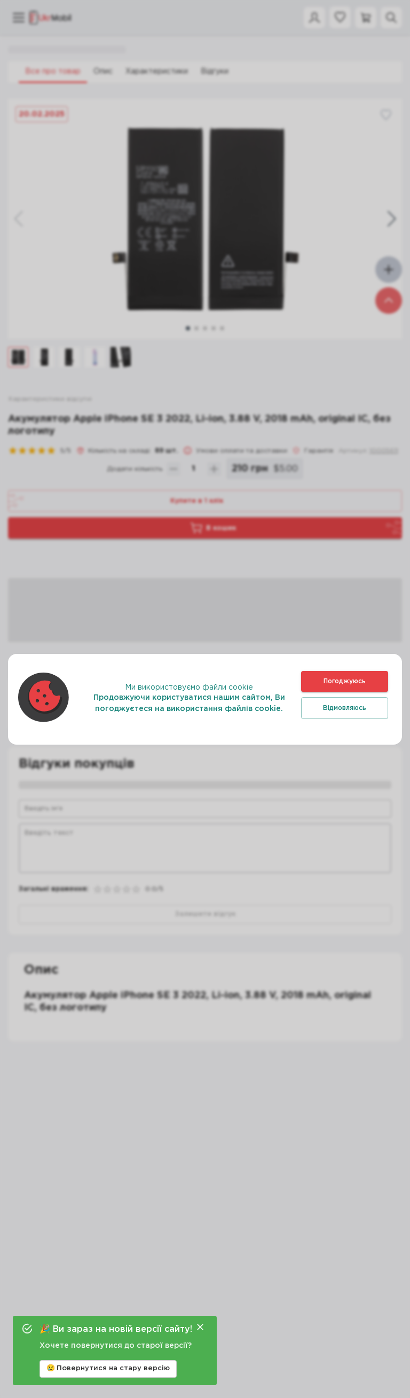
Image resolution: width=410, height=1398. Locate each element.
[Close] (200, 1327)
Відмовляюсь (345, 708)
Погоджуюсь (344, 681)
